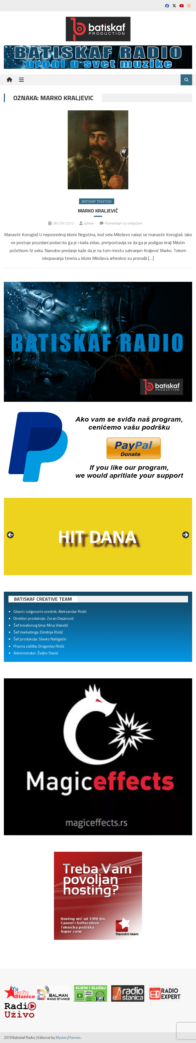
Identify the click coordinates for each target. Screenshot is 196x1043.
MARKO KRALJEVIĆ (98, 210)
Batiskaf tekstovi (96, 201)
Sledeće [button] (185, 535)
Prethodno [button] (11, 535)
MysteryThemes (68, 1037)
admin (89, 223)
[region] (98, 536)
